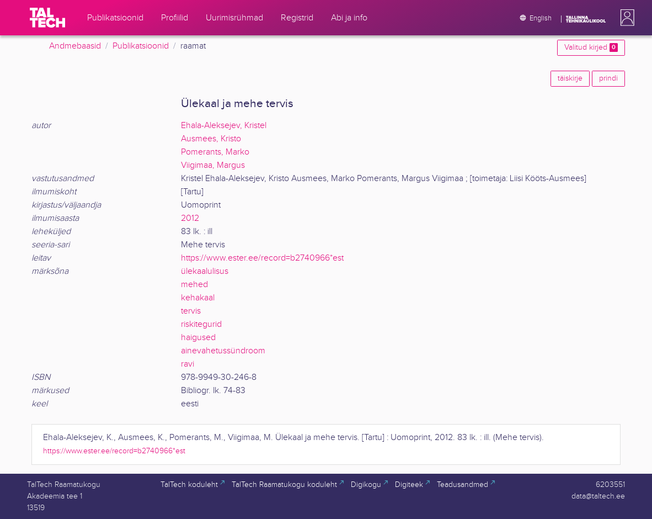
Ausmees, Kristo (211, 139)
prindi (608, 78)
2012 (190, 218)
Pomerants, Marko (215, 152)
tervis (191, 311)
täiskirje (570, 78)
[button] (625, 17)
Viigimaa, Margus (213, 165)
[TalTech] (47, 17)
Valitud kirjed (591, 47)
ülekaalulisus (204, 271)
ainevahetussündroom (223, 351)
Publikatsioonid (141, 46)
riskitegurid (201, 324)
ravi (187, 364)
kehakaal (198, 298)
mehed (194, 284)
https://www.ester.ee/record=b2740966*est (262, 258)
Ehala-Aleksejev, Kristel (223, 125)
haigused (198, 337)
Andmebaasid (75, 46)
